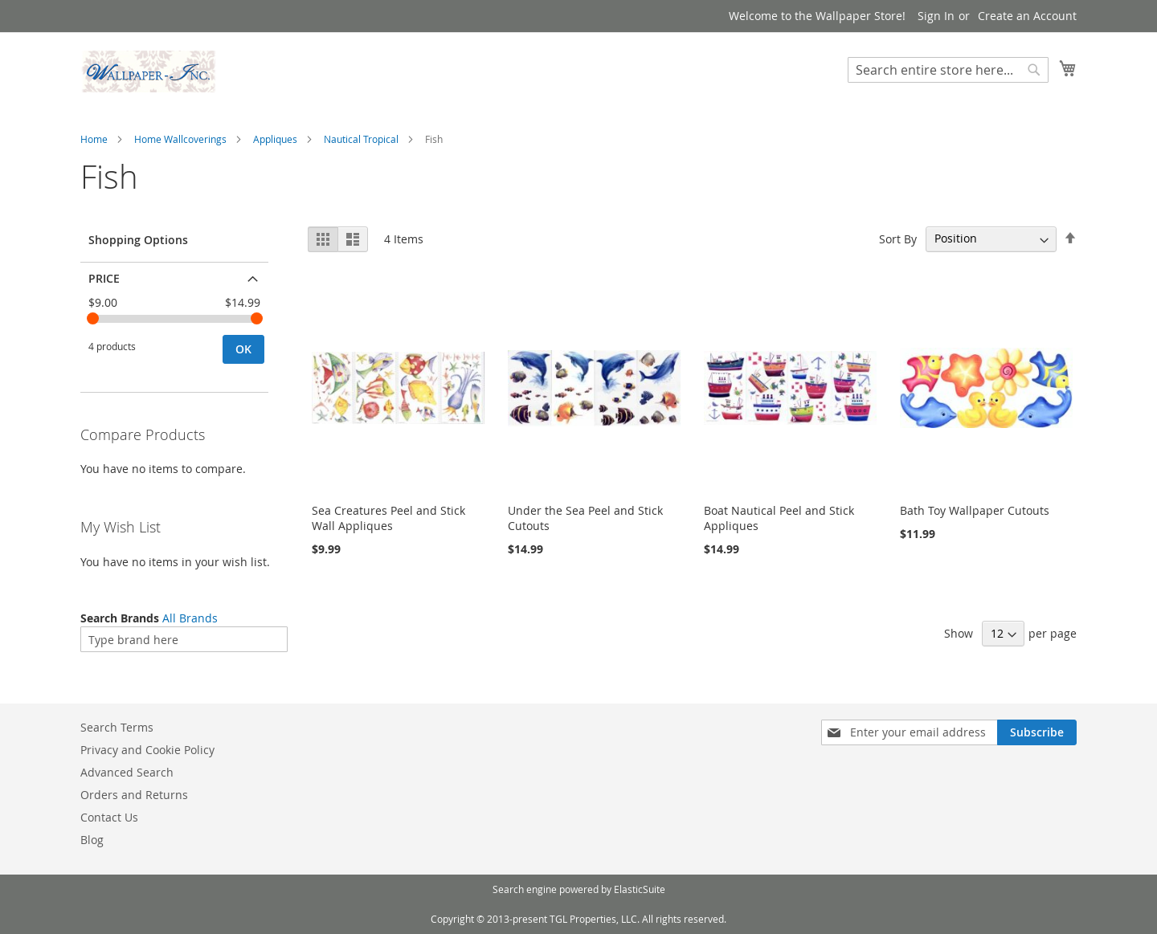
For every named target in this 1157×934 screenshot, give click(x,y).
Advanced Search (127, 772)
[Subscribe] (1037, 732)
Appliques (275, 139)
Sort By (898, 238)
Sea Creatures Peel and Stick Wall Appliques (388, 518)
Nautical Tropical (361, 139)
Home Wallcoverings (180, 139)
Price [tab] (104, 278)
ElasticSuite (639, 889)
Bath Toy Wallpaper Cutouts (974, 510)
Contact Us (109, 817)
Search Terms (116, 727)
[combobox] (948, 70)
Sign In (936, 15)
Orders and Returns (134, 794)
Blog (92, 839)
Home (94, 139)
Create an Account (1027, 15)
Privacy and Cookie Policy (147, 749)
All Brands (190, 618)
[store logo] (148, 71)
